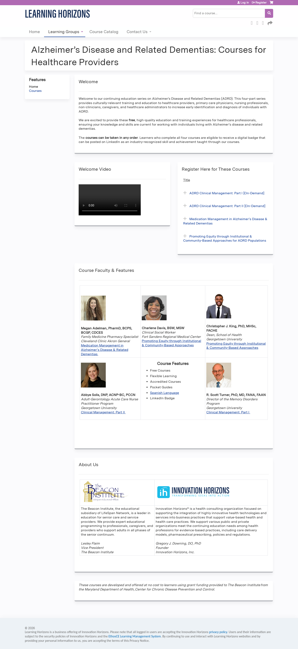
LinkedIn (264, 22)
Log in (244, 2)
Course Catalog (103, 31)
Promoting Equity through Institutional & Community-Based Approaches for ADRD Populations (224, 238)
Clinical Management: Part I (228, 412)
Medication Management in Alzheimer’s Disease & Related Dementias (104, 349)
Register (261, 2)
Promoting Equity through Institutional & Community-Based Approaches (171, 343)
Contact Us (137, 31)
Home (34, 31)
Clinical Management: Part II (103, 412)
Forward (270, 22)
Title (186, 180)
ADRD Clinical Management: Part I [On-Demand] (226, 193)
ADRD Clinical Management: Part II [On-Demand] (227, 206)
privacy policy (218, 632)
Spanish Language (164, 393)
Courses (35, 91)
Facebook (253, 22)
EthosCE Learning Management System (134, 636)
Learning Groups (63, 31)
